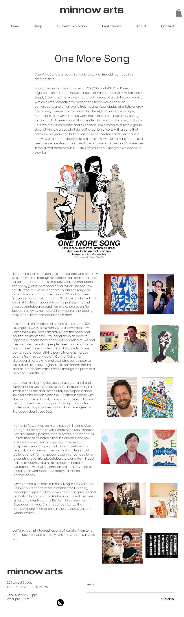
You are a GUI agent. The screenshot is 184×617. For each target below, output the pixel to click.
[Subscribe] (165, 599)
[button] (179, 13)
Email (89, 585)
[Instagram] (60, 602)
